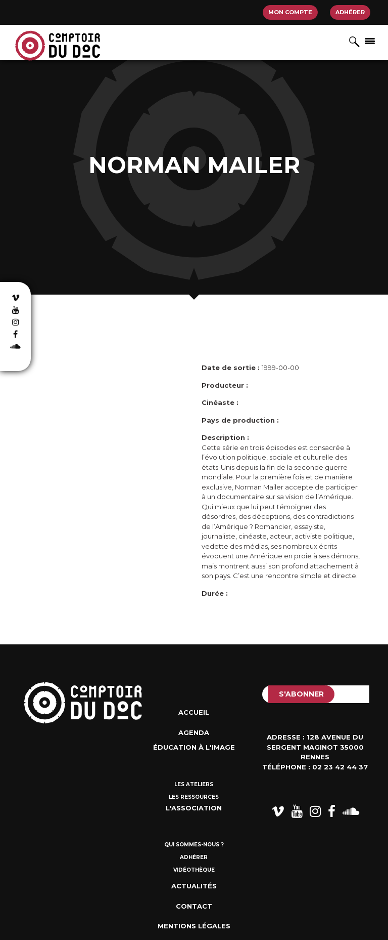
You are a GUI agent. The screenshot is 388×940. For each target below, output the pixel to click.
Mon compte (290, 12)
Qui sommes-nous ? (194, 844)
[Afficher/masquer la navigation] (369, 40)
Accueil (193, 712)
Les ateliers (193, 784)
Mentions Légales (194, 926)
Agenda (193, 732)
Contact (194, 906)
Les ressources (194, 797)
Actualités (194, 886)
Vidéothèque (194, 870)
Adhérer (350, 12)
